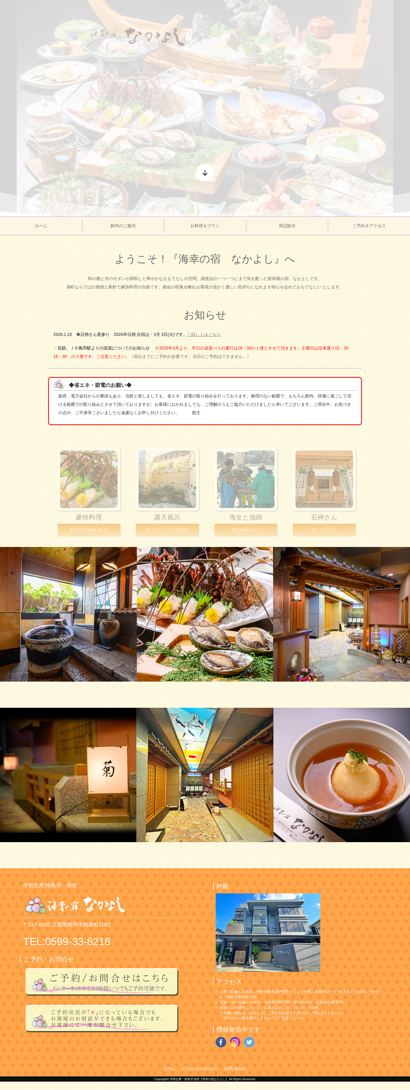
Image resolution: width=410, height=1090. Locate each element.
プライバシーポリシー (199, 1068)
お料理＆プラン (205, 226)
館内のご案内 (123, 226)
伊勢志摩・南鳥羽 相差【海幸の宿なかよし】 (199, 1079)
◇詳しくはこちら (204, 334)
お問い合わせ (235, 1068)
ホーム (41, 226)
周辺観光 (287, 226)
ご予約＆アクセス (369, 226)
